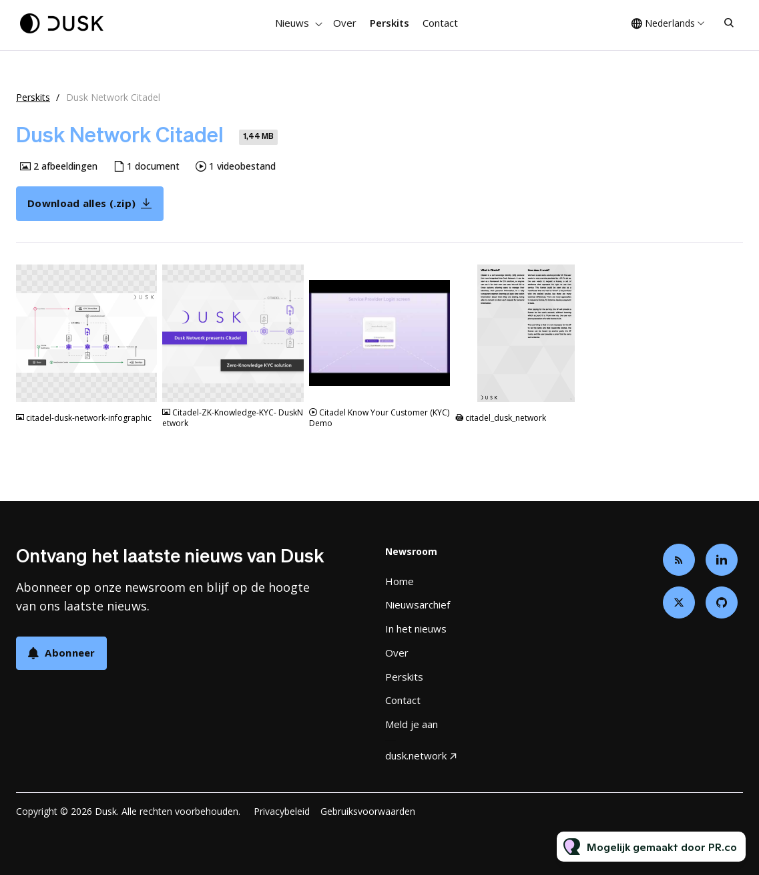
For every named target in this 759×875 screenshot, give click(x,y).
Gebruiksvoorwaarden (367, 811)
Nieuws (292, 22)
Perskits (389, 22)
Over (344, 22)
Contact (440, 22)
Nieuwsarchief (417, 604)
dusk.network (416, 755)
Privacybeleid (282, 811)
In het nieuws (416, 628)
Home (399, 581)
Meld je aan (411, 724)
